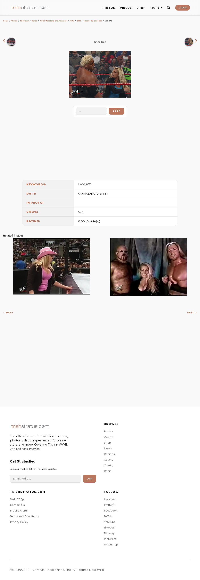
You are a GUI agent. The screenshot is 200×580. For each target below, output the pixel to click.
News (108, 448)
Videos (108, 437)
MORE (156, 7)
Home (5, 21)
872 (89, 184)
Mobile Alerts (19, 510)
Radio (108, 470)
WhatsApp (111, 544)
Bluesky (109, 533)
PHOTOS (108, 7)
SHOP (141, 7)
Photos (14, 21)
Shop (107, 442)
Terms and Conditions (24, 516)
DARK (182, 7)
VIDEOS (126, 7)
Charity (108, 465)
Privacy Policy (19, 521)
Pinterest (110, 538)
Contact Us (17, 504)
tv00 (81, 184)
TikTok (108, 516)
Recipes (109, 453)
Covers (108, 459)
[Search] (168, 7)
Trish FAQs (17, 499)
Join (89, 479)
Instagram (110, 499)
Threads (109, 527)
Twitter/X (109, 504)
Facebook (110, 510)
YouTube (110, 521)
